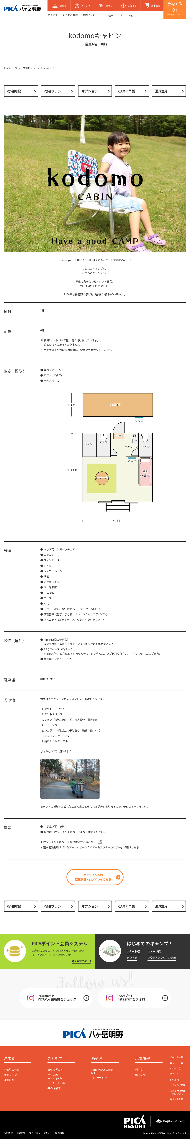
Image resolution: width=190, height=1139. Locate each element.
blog (130, 15)
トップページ (10, 68)
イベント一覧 (176, 1057)
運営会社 (20, 1133)
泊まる (9, 1058)
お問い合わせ (90, 15)
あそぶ (96, 1058)
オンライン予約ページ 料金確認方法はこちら (69, 842)
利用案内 (140, 1069)
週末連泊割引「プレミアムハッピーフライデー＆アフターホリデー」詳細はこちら (91, 847)
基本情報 (142, 1058)
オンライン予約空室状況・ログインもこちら (93, 877)
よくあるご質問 (177, 1085)
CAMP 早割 (126, 91)
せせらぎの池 (55, 1069)
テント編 (132, 957)
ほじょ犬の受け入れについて (177, 1092)
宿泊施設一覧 (11, 1069)
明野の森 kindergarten (56, 1076)
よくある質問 (70, 15)
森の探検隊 (54, 1088)
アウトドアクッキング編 (162, 957)
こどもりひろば (57, 1083)
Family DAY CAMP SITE (102, 1071)
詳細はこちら (79, 961)
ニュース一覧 (176, 1063)
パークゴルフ (99, 1078)
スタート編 (133, 951)
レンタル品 (175, 1068)
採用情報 (8, 1133)
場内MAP (140, 1075)
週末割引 (161, 91)
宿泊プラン (52, 91)
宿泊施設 (27, 68)
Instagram (109, 15)
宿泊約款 (59, 1133)
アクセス (53, 15)
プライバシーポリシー (40, 1133)
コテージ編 (154, 951)
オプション (89, 91)
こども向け (57, 1058)
